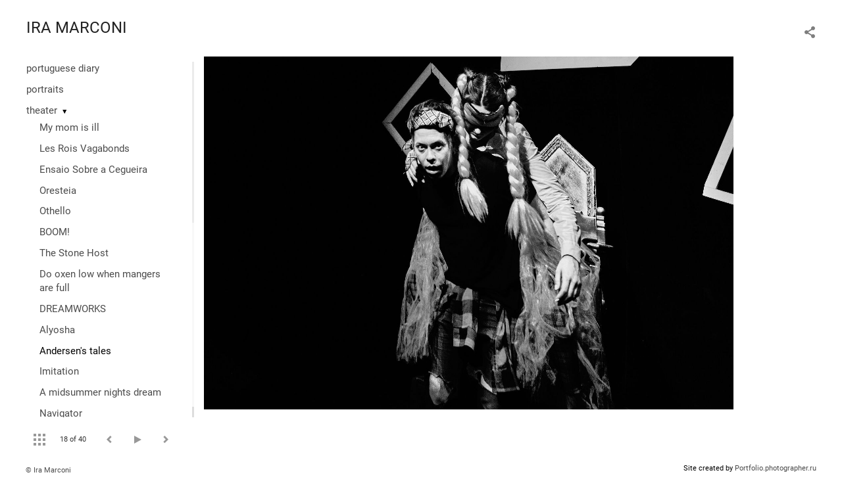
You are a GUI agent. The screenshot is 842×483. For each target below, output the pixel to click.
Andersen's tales (75, 351)
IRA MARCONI (76, 27)
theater (41, 110)
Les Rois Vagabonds (84, 148)
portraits (45, 89)
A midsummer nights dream (100, 392)
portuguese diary (62, 68)
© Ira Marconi (48, 470)
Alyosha (57, 330)
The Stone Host (74, 253)
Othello (55, 211)
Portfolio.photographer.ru (775, 468)
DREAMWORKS (72, 309)
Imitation (59, 371)
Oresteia (57, 190)
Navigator (60, 413)
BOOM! (54, 232)
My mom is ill (69, 127)
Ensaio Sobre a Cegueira (93, 169)
